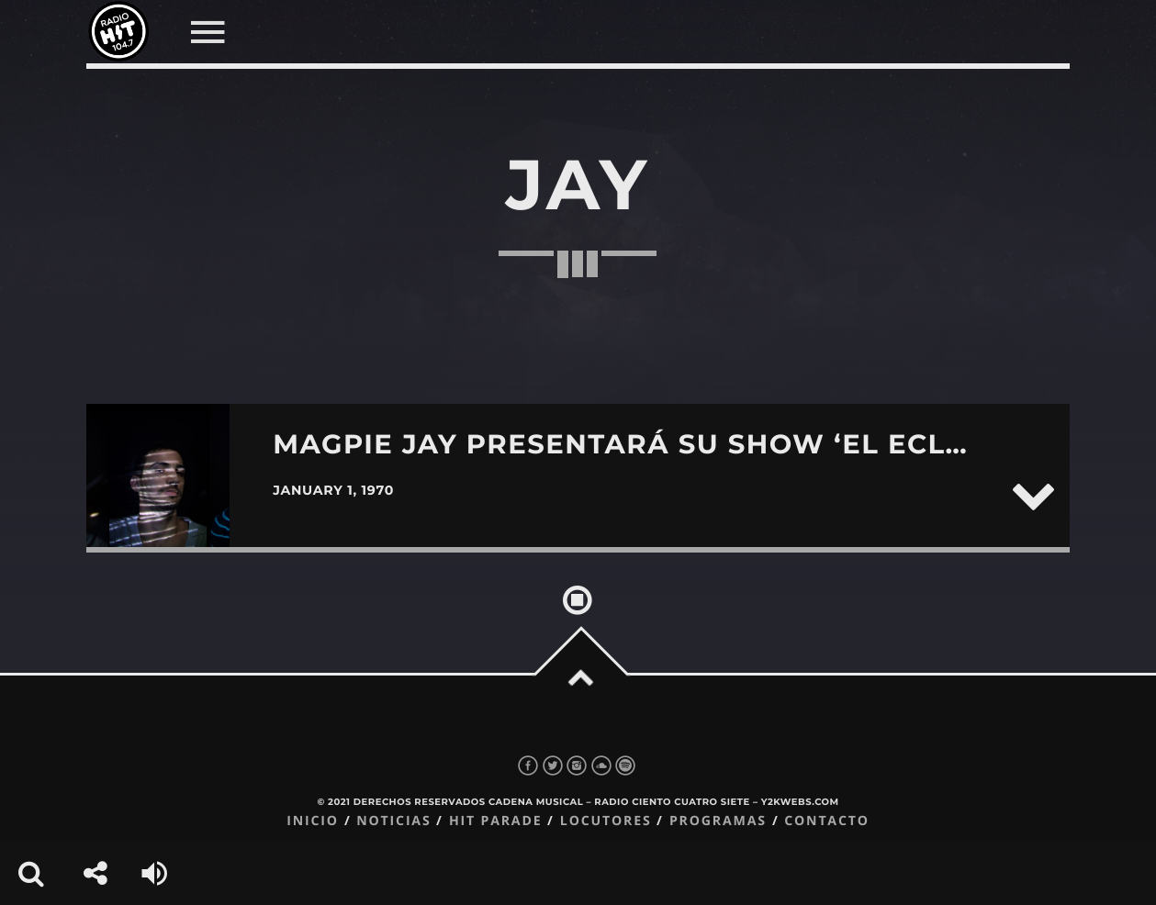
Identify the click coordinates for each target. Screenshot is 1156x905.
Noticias (393, 821)
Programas (718, 821)
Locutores (606, 821)
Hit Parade (495, 821)
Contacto (827, 821)
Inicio (312, 821)
